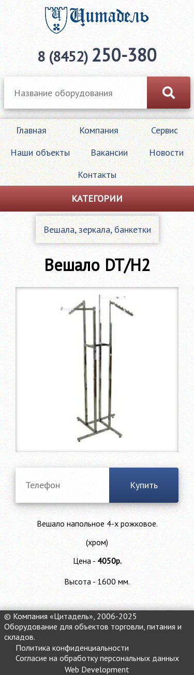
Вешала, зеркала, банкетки (97, 229)
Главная (31, 130)
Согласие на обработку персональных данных (97, 658)
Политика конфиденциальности (72, 647)
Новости (166, 152)
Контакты (97, 175)
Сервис (164, 130)
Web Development (97, 669)
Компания (98, 130)
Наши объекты (40, 152)
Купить (144, 485)
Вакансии (109, 152)
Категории (97, 198)
